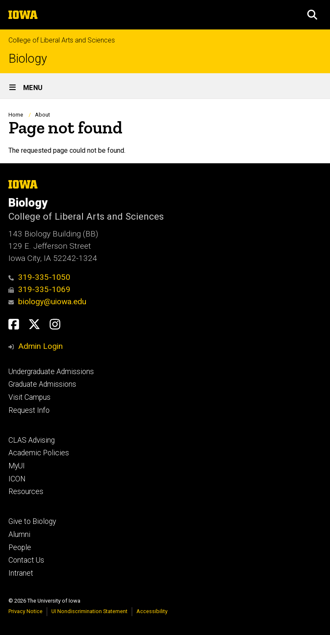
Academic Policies (38, 453)
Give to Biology (32, 521)
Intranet (20, 573)
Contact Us (26, 560)
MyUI (16, 466)
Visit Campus (29, 397)
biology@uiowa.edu (47, 301)
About (42, 115)
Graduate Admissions (42, 384)
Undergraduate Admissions (51, 371)
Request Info (29, 410)
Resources (25, 491)
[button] (312, 14)
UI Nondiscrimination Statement (89, 611)
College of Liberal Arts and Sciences (61, 40)
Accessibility (152, 611)
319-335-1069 (39, 289)
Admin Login (40, 346)
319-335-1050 (39, 277)
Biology (27, 59)
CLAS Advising (31, 440)
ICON (17, 479)
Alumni (19, 534)
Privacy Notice (25, 611)
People (19, 547)
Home (15, 115)
